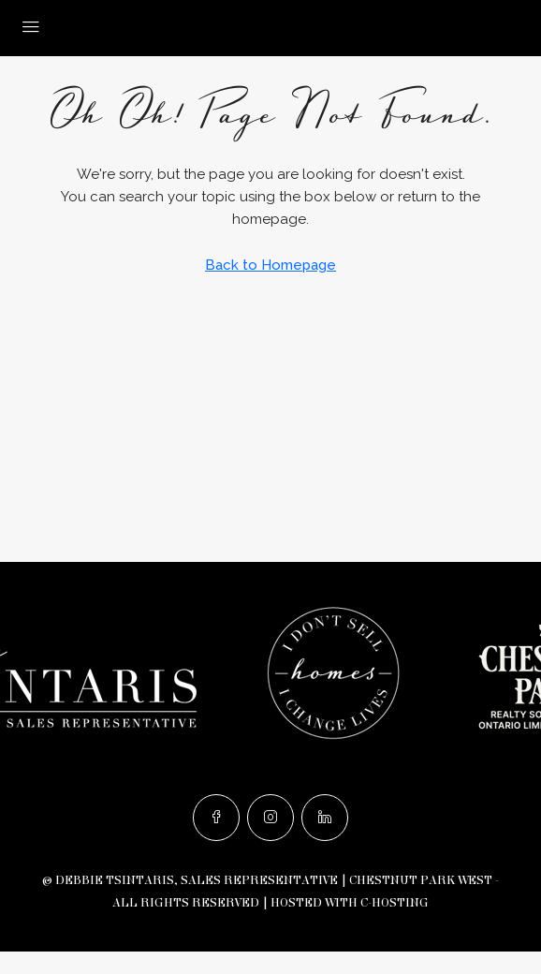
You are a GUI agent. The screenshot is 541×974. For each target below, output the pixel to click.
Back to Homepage (270, 265)
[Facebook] (216, 817)
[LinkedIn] (324, 817)
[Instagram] (270, 817)
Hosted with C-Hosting (349, 902)
